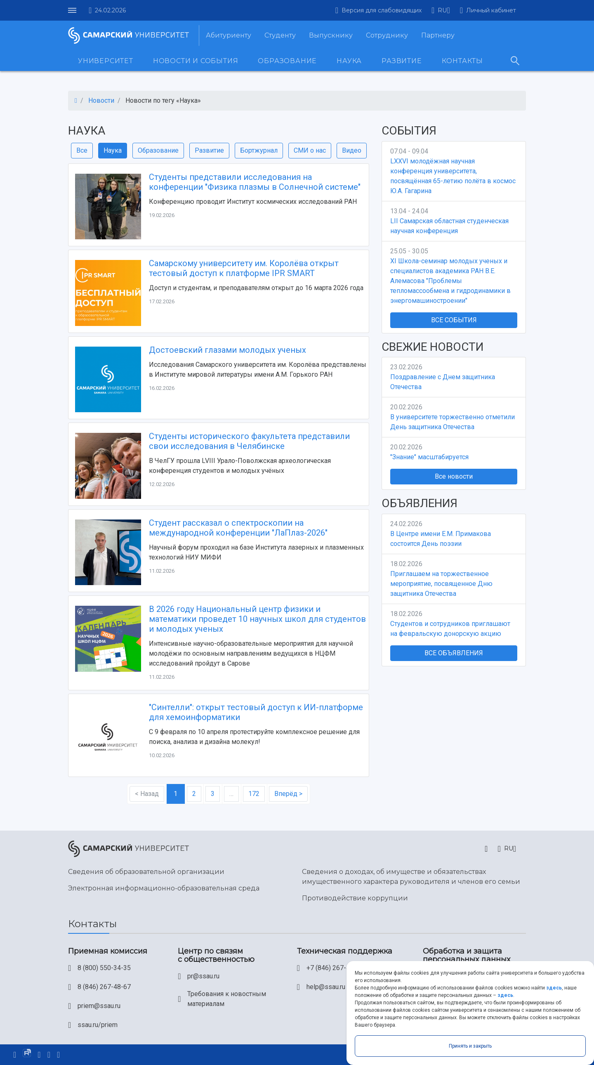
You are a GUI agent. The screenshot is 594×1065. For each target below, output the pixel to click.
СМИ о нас (310, 150)
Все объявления (453, 653)
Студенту (280, 35)
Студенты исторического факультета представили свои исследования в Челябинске (249, 441)
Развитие (402, 61)
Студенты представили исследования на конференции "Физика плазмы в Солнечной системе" (255, 182)
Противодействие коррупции (355, 898)
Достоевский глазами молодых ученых (227, 350)
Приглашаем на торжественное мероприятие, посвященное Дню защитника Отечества (441, 583)
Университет (105, 61)
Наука (349, 61)
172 (253, 794)
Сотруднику (387, 35)
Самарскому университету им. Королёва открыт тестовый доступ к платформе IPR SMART (244, 268)
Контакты (462, 61)
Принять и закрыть (470, 1046)
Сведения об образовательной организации (146, 872)
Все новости (454, 476)
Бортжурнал (259, 150)
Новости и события (195, 61)
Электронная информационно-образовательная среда (163, 888)
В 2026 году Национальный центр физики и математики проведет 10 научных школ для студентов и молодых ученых (257, 619)
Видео (351, 150)
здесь (554, 988)
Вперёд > (288, 794)
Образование (287, 61)
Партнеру (438, 35)
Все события (454, 320)
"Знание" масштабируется (429, 457)
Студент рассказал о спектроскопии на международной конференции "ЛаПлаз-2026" (238, 528)
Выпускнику (331, 35)
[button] (440, 10)
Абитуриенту (228, 35)
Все (81, 150)
